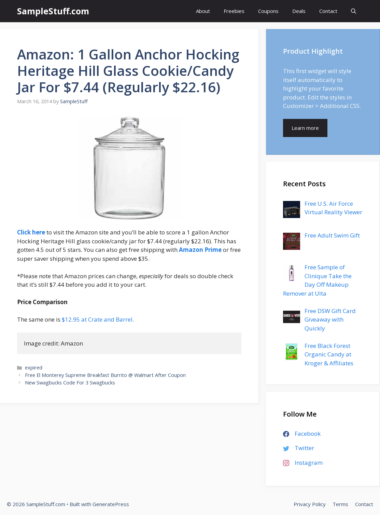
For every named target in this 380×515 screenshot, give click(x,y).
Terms (340, 504)
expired (33, 367)
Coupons (268, 11)
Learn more (305, 127)
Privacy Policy (310, 504)
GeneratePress (111, 504)
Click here (31, 232)
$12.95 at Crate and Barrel (97, 319)
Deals (299, 11)
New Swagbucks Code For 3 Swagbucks (70, 382)
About (203, 11)
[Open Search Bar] (353, 11)
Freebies (234, 11)
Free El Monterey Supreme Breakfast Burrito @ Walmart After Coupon (105, 375)
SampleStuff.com (53, 11)
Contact (328, 11)
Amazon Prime (200, 250)
